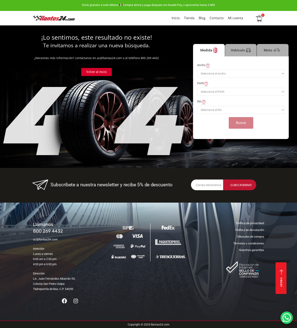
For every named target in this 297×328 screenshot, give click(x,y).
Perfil (202, 83)
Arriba (281, 278)
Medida (208, 50)
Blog (202, 18)
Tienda (189, 18)
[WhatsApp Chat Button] (286, 317)
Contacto (217, 18)
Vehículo (241, 50)
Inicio (176, 18)
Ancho (203, 65)
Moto (273, 52)
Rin (201, 101)
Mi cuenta (235, 18)
